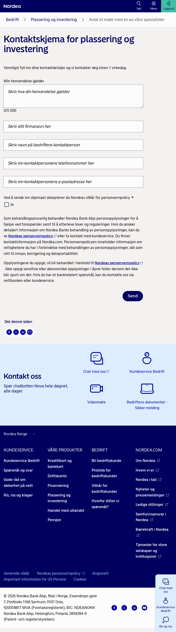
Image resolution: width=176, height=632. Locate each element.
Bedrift (12, 19)
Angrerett (100, 573)
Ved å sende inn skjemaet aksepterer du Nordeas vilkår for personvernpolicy (69, 197)
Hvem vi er (147, 470)
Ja (12, 204)
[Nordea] (12, 6)
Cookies (80, 579)
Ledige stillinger (152, 504)
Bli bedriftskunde (106, 461)
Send (133, 296)
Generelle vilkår (17, 573)
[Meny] (153, 6)
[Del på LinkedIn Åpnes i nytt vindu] (23, 332)
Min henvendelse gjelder (24, 81)
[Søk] (139, 6)
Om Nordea (148, 461)
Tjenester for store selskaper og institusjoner (151, 551)
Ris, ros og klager (18, 495)
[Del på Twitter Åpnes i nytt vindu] (16, 332)
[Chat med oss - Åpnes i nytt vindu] (96, 363)
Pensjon (54, 520)
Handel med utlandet (66, 510)
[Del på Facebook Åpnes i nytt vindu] (9, 332)
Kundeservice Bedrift (22, 461)
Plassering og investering (54, 19)
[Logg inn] (168, 6)
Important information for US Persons (35, 579)
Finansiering (58, 485)
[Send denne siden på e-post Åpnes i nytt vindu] (30, 332)
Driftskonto (57, 476)
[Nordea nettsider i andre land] (21, 434)
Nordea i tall (149, 479)
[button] (165, 584)
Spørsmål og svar (18, 470)
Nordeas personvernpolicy (32, 236)
